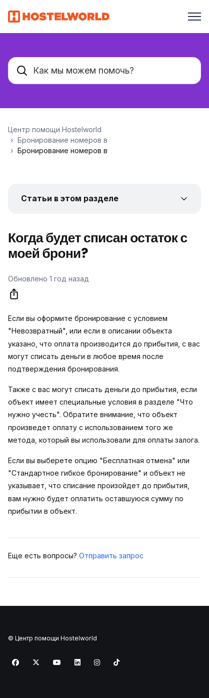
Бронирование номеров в (63, 140)
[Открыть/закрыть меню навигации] (194, 16)
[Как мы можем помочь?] (104, 70)
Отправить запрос (111, 555)
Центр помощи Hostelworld (55, 129)
